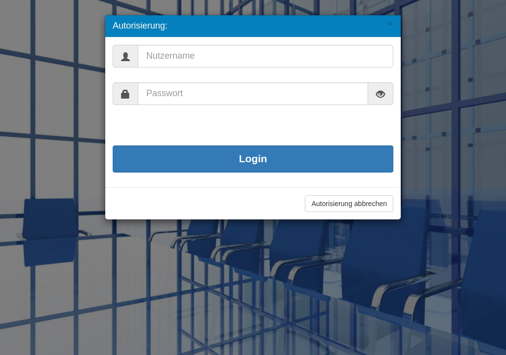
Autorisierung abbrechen (349, 204)
